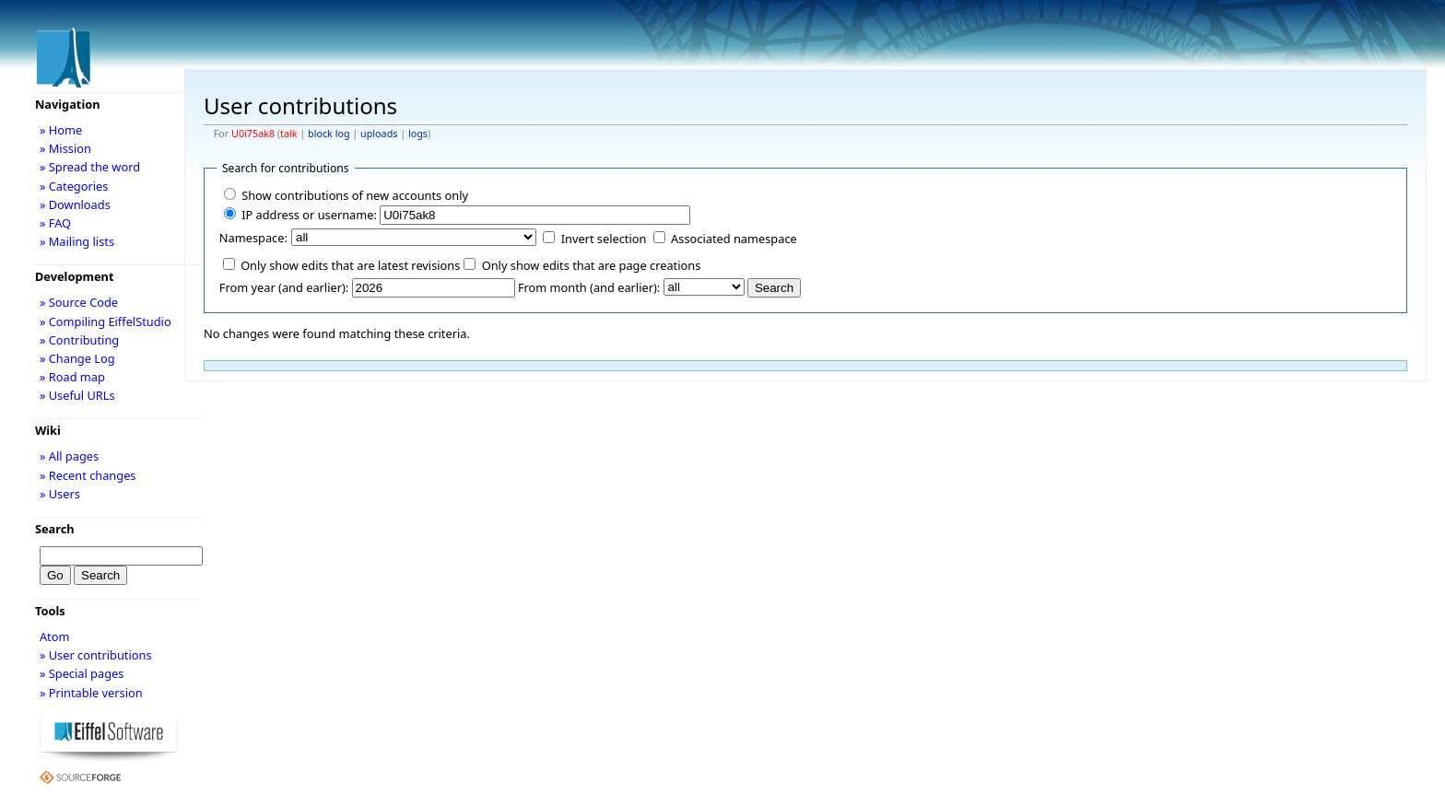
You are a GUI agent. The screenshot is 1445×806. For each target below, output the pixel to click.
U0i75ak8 (253, 133)
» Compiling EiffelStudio (105, 321)
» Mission (65, 148)
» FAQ (55, 223)
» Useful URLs (77, 395)
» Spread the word (90, 166)
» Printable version (91, 692)
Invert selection (604, 238)
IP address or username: (309, 214)
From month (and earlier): (589, 287)
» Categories (74, 186)
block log (328, 133)
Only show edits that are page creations (591, 265)
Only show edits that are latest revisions (350, 265)
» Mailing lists (77, 241)
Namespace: (253, 237)
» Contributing (79, 340)
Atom (55, 636)
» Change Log (77, 358)
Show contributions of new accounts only (354, 195)
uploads (378, 133)
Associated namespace (734, 238)
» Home (61, 130)
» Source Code (79, 302)
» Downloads (75, 204)
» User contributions (96, 655)
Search (55, 528)
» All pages (69, 456)
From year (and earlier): (283, 287)
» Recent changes (88, 475)
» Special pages (81, 673)
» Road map (72, 376)
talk (288, 133)
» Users (60, 493)
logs (418, 133)
